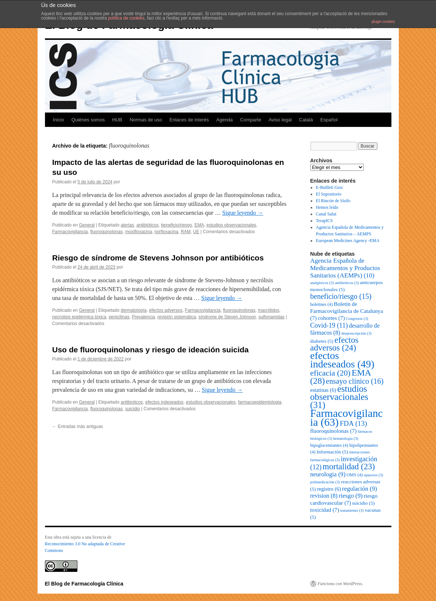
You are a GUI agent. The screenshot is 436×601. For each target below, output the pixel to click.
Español (329, 119)
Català (306, 119)
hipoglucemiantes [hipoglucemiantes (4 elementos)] (329, 445)
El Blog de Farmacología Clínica (84, 584)
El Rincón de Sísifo (333, 200)
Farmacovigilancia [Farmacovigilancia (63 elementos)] (346, 417)
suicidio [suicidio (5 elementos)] (363, 503)
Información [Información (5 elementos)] (332, 452)
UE (196, 231)
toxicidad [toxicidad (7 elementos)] (324, 510)
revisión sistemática (176, 317)
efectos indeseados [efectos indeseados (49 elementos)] (342, 360)
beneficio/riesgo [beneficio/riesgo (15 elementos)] (341, 296)
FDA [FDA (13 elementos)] (353, 423)
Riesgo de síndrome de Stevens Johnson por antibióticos (158, 257)
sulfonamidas (271, 317)
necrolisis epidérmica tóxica (79, 317)
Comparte (250, 119)
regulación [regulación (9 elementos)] (359, 488)
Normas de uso (146, 119)
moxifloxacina (138, 231)
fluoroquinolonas (106, 231)
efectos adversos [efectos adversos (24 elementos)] (334, 343)
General (87, 225)
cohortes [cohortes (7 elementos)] (331, 318)
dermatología (133, 310)
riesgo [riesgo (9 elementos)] (351, 495)
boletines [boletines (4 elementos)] (321, 304)
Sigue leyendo (242, 213)
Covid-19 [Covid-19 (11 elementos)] (329, 325)
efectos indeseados (164, 402)
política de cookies (126, 18)
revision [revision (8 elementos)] (324, 496)
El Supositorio (328, 194)
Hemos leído (327, 207)
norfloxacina (166, 231)
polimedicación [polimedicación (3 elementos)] (325, 482)
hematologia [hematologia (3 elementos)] (345, 438)
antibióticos (147, 225)
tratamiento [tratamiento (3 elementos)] (352, 510)
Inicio (58, 119)
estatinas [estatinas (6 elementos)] (323, 390)
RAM (186, 231)
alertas (127, 225)
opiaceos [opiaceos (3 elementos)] (373, 475)
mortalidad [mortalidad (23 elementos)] (348, 466)
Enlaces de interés (189, 119)
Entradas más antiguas (77, 426)
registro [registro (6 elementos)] (329, 489)
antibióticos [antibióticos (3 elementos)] (347, 283)
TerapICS (324, 220)
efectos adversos (165, 310)
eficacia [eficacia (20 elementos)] (330, 373)
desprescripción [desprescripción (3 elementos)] (356, 333)
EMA (199, 225)
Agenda (224, 119)
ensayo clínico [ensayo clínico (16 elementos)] (354, 381)
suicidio (132, 408)
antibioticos (132, 402)
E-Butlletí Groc (329, 187)
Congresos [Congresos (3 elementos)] (357, 319)
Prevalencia (143, 317)
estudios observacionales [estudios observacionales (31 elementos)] (339, 397)
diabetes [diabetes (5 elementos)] (322, 341)
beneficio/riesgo (176, 225)
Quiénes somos (88, 119)
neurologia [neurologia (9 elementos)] (328, 474)
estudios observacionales (231, 225)
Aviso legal (280, 119)
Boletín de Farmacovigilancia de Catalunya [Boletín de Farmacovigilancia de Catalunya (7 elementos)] (346, 311)
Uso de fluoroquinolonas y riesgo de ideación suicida (150, 349)
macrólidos (268, 310)
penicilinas (119, 317)
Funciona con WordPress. (340, 583)
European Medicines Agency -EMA (347, 240)
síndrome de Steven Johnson (227, 317)
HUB (117, 119)
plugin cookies (383, 22)
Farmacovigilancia (70, 231)
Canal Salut (326, 214)
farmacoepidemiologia (259, 402)
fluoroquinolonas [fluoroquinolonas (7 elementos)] (333, 431)
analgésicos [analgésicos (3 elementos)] (322, 283)
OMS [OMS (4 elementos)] (354, 474)
